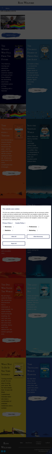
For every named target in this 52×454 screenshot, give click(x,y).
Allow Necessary (38, 236)
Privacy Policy (8, 223)
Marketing (31, 230)
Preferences (32, 226)
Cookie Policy (20, 223)
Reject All (13, 243)
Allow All (13, 236)
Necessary (7, 226)
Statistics (7, 230)
